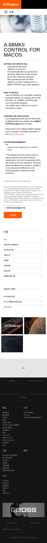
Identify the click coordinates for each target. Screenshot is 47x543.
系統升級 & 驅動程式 (11, 245)
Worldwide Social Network (11, 529)
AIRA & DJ (6, 435)
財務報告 (6, 486)
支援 (11, 12)
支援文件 (6, 460)
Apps (4, 445)
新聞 (25, 450)
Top (5, 239)
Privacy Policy (12, 523)
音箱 (4, 433)
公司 (4, 476)
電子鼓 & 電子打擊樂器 (11, 425)
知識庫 (6, 260)
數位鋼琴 (6, 415)
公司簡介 (6, 481)
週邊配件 (6, 443)
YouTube (27, 415)
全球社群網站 (28, 412)
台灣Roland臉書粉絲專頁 (33, 417)
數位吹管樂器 (7, 427)
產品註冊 (7, 271)
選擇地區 (23, 397)
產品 (4, 408)
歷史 (4, 491)
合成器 (5, 417)
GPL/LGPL (8, 307)
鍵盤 (4, 420)
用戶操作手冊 (9, 250)
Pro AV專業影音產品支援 (13, 302)
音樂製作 (6, 430)
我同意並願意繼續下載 (15, 208)
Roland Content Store (36, 381)
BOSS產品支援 (9, 296)
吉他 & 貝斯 (7, 422)
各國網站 (12, 381)
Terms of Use (35, 523)
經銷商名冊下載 (9, 276)
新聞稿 (5, 488)
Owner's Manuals (16, 134)
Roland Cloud (7, 438)
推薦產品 (6, 412)
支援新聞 (7, 266)
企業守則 (6, 493)
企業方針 (6, 483)
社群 (25, 408)
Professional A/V (8, 440)
